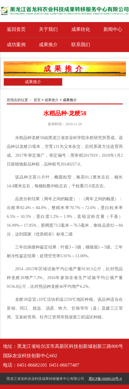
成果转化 (80, 29)
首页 (37, 100)
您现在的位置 (17, 100)
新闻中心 (112, 29)
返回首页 (16, 29)
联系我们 (80, 44)
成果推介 (48, 44)
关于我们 (48, 29)
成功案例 (16, 44)
